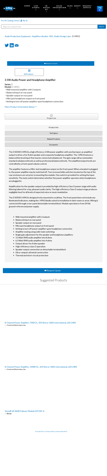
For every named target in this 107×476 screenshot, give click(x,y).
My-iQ (23, 21)
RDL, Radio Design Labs (60, 36)
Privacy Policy (50, 431)
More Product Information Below (21, 107)
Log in (100, 9)
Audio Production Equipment (18, 36)
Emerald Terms (40, 431)
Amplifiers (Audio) (40, 36)
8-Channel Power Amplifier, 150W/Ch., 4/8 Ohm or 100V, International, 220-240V (41, 367)
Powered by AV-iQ (61, 431)
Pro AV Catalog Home (10, 21)
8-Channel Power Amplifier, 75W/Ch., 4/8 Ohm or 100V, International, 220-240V (40, 322)
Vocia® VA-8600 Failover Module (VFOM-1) (24, 411)
